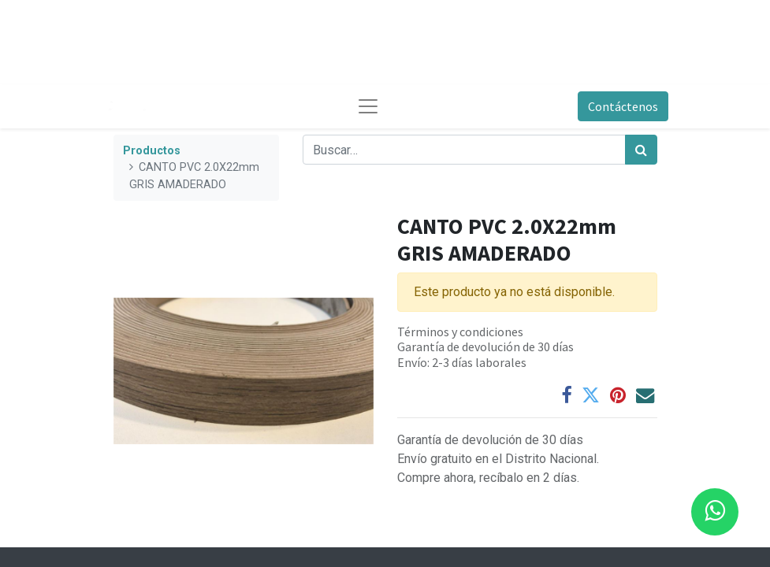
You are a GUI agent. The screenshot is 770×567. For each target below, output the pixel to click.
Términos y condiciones (460, 331)
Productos (151, 151)
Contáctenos (623, 106)
